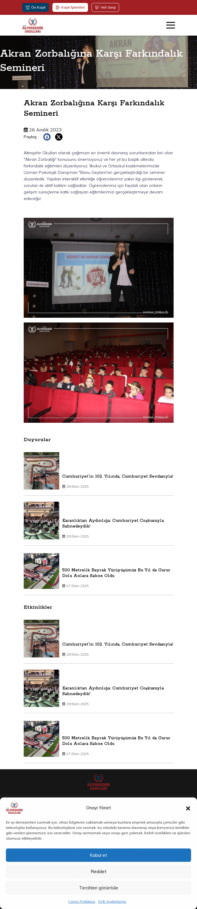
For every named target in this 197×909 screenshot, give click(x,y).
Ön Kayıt (35, 7)
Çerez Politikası (81, 901)
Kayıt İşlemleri (70, 7)
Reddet (99, 871)
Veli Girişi (105, 7)
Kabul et (98, 855)
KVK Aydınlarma (112, 901)
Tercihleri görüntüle (98, 888)
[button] (188, 808)
